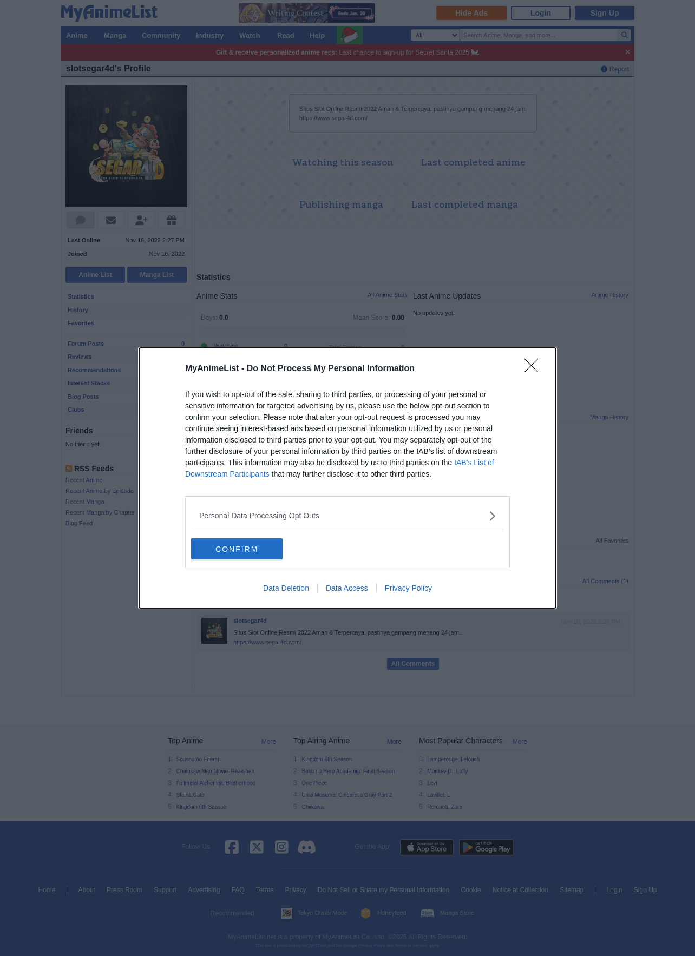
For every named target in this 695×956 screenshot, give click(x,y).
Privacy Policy (408, 588)
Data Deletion (286, 588)
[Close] (534, 369)
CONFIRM (242, 549)
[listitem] (347, 516)
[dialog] (347, 478)
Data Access (347, 588)
